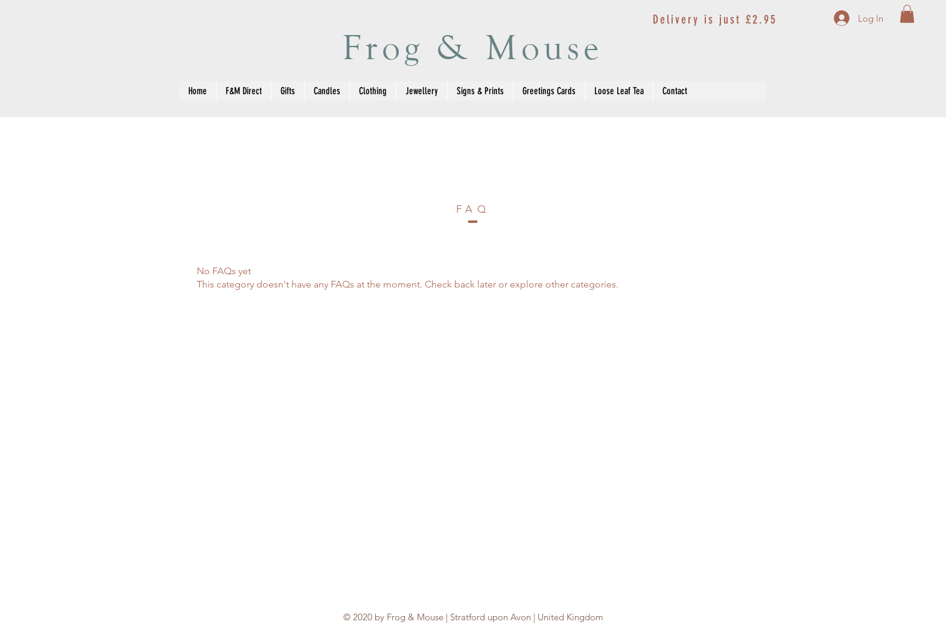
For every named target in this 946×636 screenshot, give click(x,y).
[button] (907, 14)
